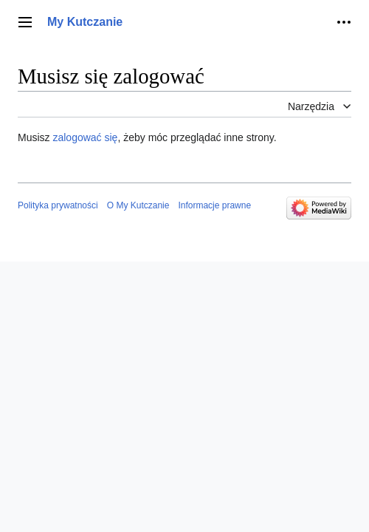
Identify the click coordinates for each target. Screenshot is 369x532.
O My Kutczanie (138, 205)
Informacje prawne (214, 205)
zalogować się (84, 137)
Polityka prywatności (58, 205)
